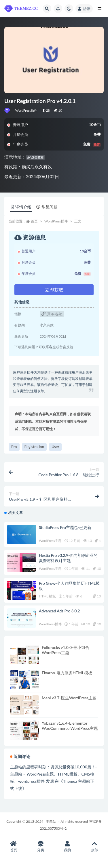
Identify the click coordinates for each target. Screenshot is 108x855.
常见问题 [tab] (47, 206)
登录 (84, 8)
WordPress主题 (50, 540)
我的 (67, 846)
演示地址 (52, 313)
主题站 (51, 821)
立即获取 (54, 289)
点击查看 (35, 157)
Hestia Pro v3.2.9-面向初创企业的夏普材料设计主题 (68, 558)
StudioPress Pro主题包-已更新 (65, 527)
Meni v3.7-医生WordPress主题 (69, 697)
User (55, 446)
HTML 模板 (47, 596)
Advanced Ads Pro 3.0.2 (59, 610)
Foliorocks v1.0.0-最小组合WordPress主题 (65, 650)
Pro (14, 446)
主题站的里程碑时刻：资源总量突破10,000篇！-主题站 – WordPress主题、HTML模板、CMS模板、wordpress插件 (53, 774)
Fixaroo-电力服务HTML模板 (67, 672)
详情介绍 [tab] (21, 206)
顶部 (94, 846)
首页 (34, 221)
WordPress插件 (26, 110)
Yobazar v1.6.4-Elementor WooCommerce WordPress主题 (70, 726)
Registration (34, 446)
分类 (40, 846)
